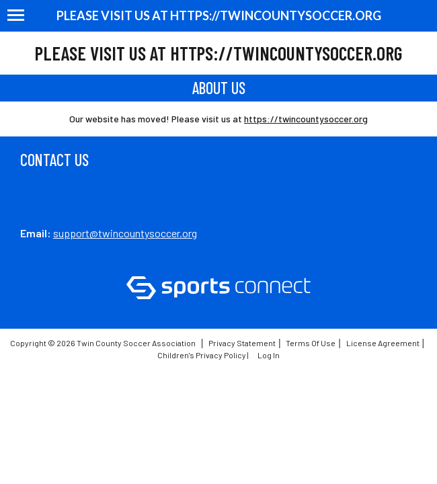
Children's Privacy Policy (201, 355)
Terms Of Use (310, 343)
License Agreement (383, 343)
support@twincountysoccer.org (125, 233)
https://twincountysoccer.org (306, 118)
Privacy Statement (242, 343)
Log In (268, 355)
